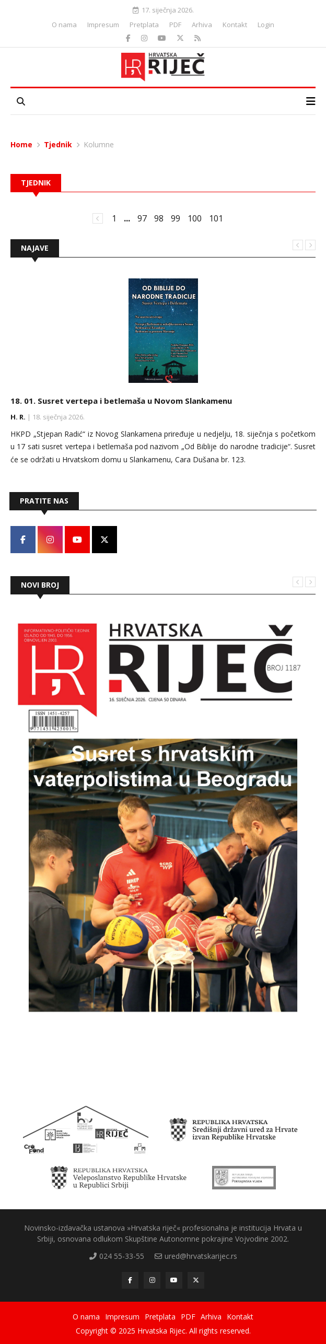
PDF (175, 24)
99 (175, 218)
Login (266, 24)
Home (21, 144)
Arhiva (202, 24)
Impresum (103, 24)
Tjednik (58, 144)
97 (142, 218)
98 (159, 218)
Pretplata (144, 24)
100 (195, 218)
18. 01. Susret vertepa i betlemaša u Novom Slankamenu (121, 400)
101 (216, 218)
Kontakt (235, 24)
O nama (64, 24)
